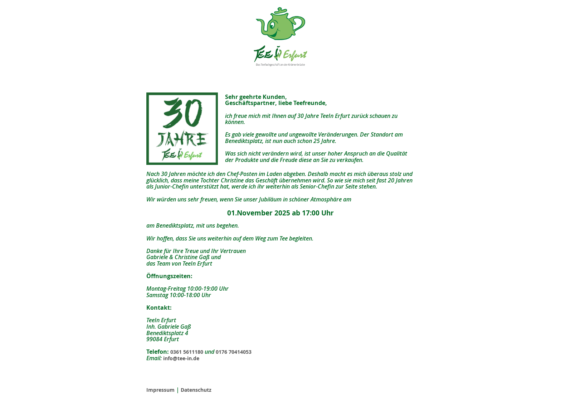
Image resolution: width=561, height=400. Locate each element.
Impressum (160, 389)
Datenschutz (196, 389)
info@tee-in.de (181, 358)
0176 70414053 (234, 351)
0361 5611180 (186, 351)
